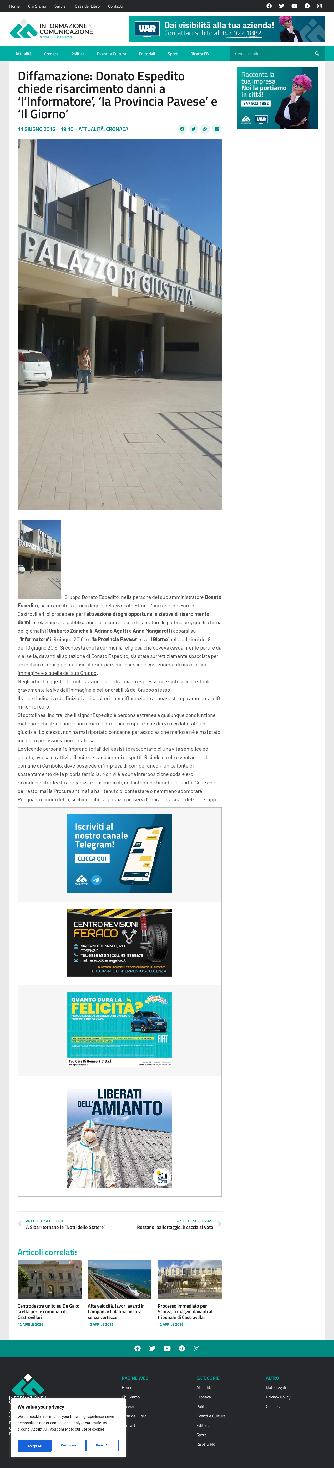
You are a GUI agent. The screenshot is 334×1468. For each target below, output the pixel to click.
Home (14, 6)
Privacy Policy (278, 1397)
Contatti (115, 6)
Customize (34, 1446)
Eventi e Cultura (111, 54)
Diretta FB (199, 54)
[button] (182, 129)
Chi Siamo (37, 6)
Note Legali (276, 1387)
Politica (77, 54)
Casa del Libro (87, 6)
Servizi (60, 6)
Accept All (103, 1446)
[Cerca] (317, 53)
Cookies (273, 1406)
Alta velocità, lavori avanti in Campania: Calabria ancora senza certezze (116, 1311)
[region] (68, 1429)
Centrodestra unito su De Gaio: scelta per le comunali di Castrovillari (48, 1311)
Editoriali (147, 54)
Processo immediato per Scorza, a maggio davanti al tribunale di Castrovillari (185, 1311)
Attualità (24, 54)
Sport (173, 54)
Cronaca (51, 54)
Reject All (69, 1446)
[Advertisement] (276, 214)
